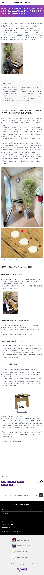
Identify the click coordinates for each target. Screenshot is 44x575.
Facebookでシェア (41, 481)
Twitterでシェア (37, 481)
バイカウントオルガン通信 (10, 432)
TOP (2, 495)
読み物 (4, 481)
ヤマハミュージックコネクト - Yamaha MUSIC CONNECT (22, 2)
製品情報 (4, 485)
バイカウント (11, 481)
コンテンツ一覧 (8, 495)
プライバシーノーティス (7, 521)
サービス (22, 509)
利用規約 (4, 518)
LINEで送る (33, 481)
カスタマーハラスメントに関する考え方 (11, 531)
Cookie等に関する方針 (7, 524)
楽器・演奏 (21, 481)
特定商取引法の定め (7, 528)
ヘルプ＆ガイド (22, 513)
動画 (10, 485)
